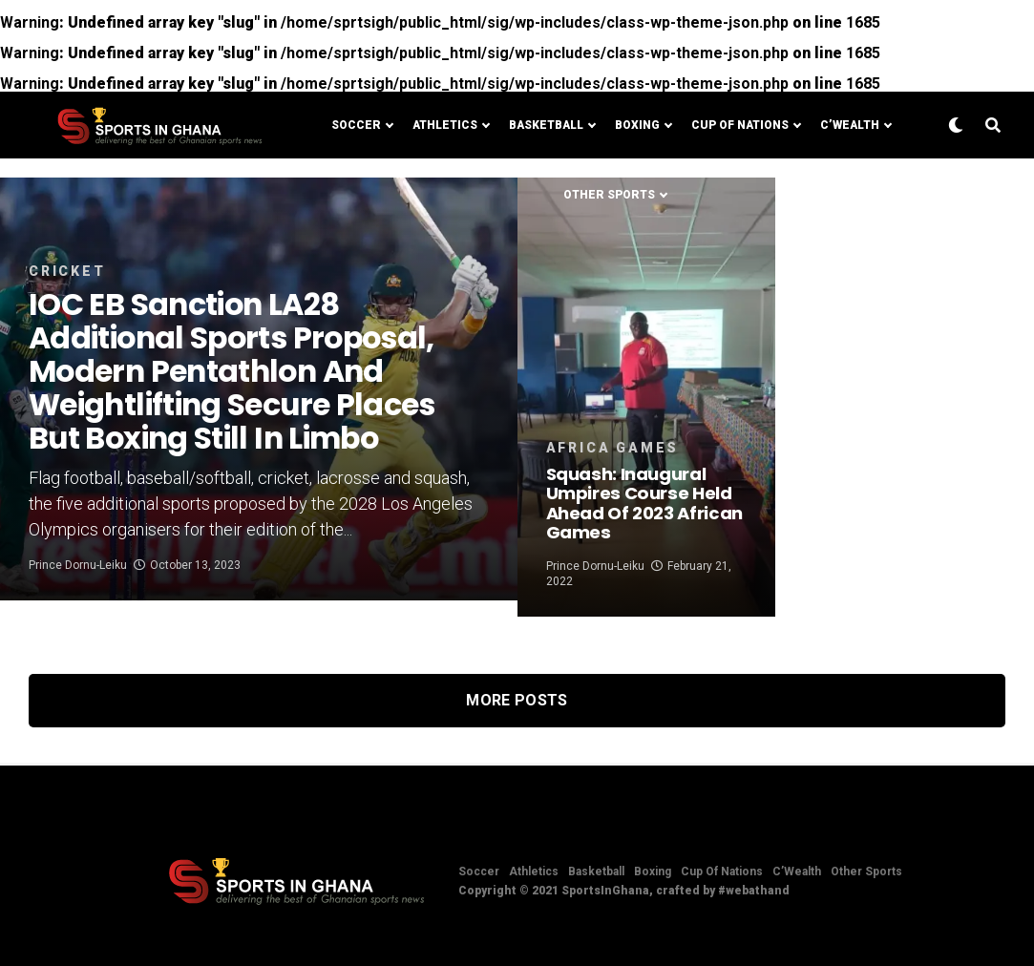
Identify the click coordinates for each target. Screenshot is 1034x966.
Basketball (546, 125)
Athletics (444, 125)
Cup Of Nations (740, 125)
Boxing (637, 125)
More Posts (516, 700)
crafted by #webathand (723, 890)
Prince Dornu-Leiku (78, 581)
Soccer (356, 125)
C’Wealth (849, 125)
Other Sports (609, 194)
